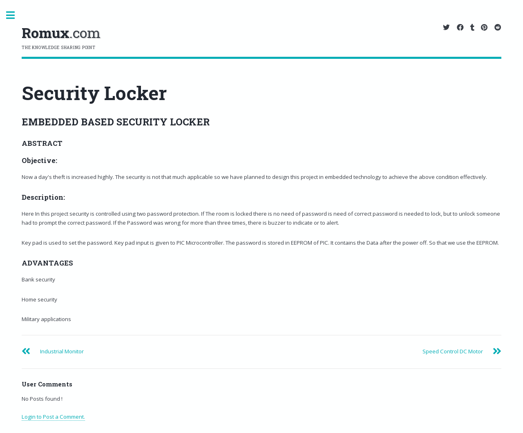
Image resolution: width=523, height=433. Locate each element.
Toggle (14, 15)
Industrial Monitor (62, 351)
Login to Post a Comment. (53, 416)
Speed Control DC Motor (452, 351)
